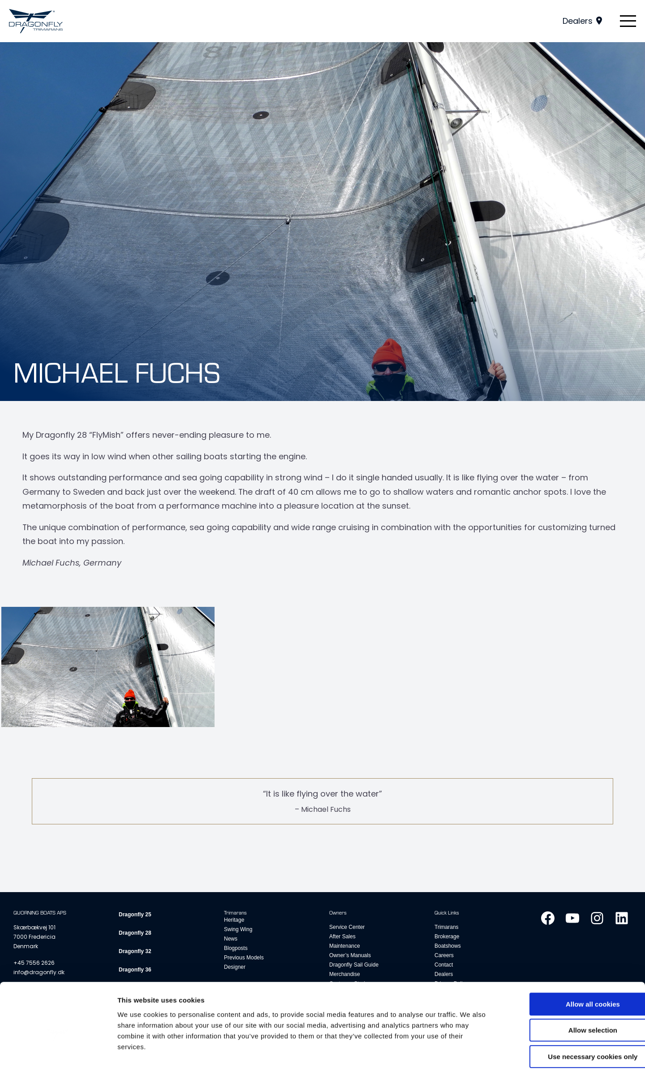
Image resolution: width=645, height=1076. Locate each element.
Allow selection (570, 993)
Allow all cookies (570, 966)
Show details (470, 1058)
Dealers (578, 20)
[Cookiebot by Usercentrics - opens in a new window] (58, 1058)
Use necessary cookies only (570, 1019)
